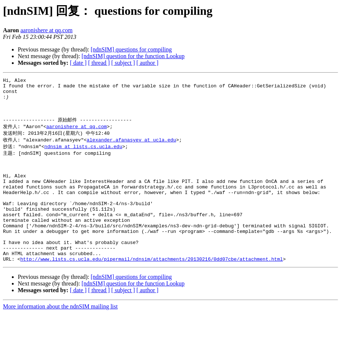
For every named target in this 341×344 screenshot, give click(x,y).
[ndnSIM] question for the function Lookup (133, 56)
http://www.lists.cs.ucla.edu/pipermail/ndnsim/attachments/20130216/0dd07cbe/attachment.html (151, 290)
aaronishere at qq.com (46, 30)
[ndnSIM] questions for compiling (131, 49)
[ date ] (78, 63)
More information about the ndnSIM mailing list (60, 337)
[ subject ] (123, 63)
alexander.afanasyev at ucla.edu (131, 149)
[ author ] (147, 63)
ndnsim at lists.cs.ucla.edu (83, 156)
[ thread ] (99, 63)
